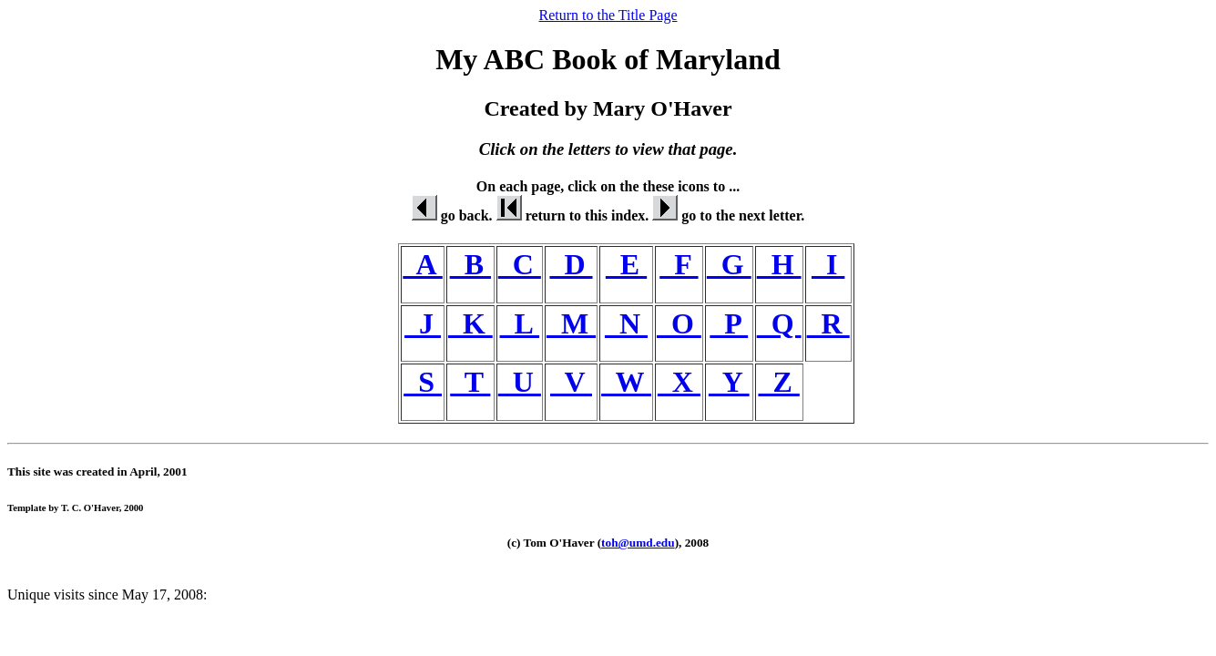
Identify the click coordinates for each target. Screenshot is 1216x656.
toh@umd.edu (638, 542)
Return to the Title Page (608, 15)
